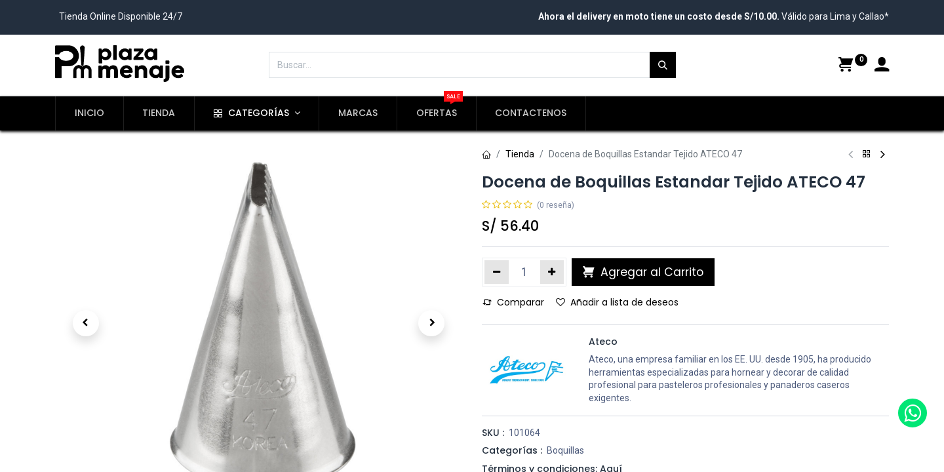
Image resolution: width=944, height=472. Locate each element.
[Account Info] (882, 66)
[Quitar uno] (496, 272)
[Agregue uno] (552, 272)
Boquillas (565, 450)
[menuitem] (89, 113)
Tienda (519, 154)
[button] (85, 323)
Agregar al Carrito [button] (643, 272)
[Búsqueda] (663, 65)
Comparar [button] (513, 302)
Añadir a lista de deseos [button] (617, 302)
